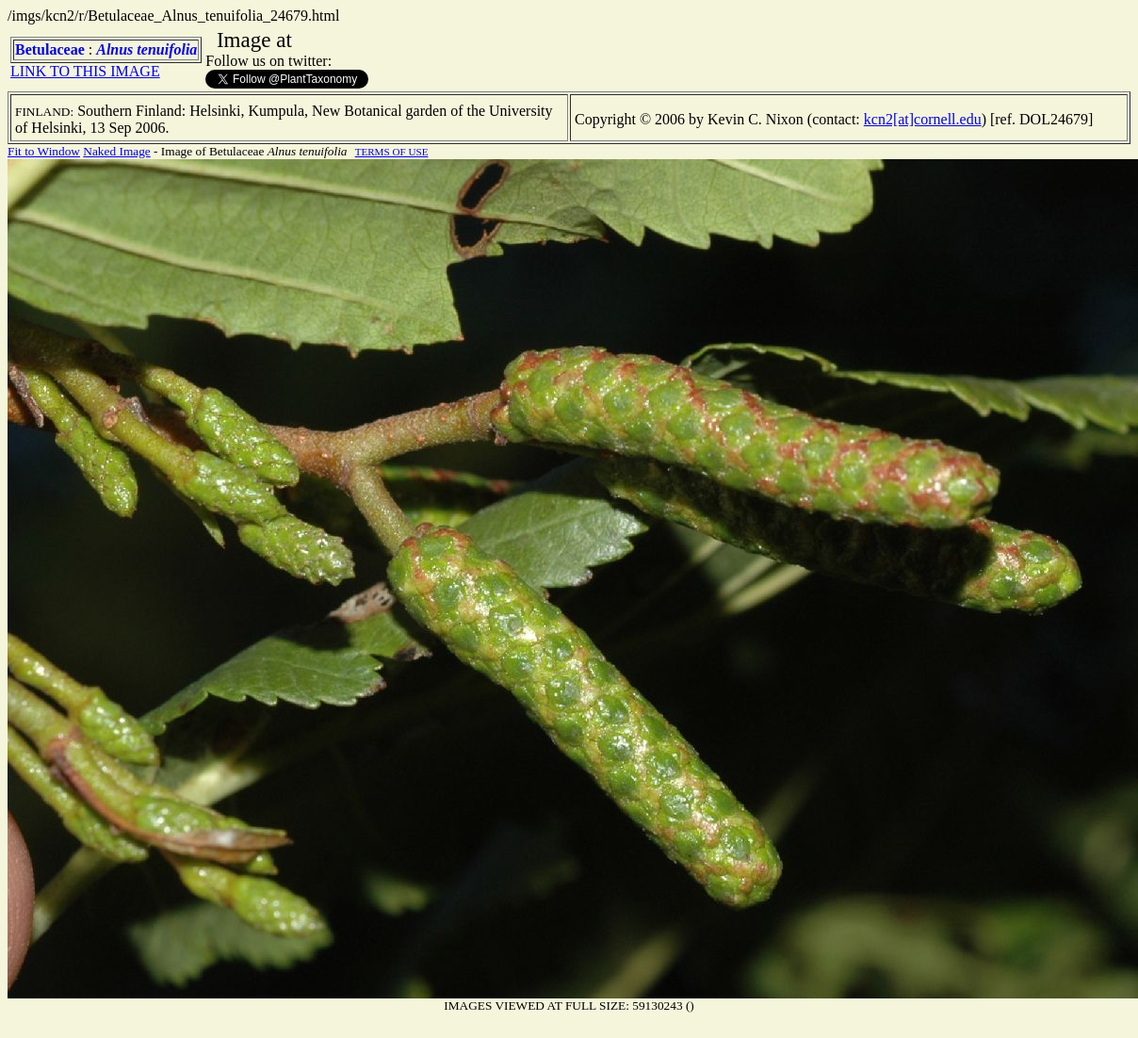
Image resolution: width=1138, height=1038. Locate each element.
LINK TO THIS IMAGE (85, 71)
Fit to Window (44, 151)
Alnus (114, 49)
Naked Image (116, 151)
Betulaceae (50, 49)
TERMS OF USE (392, 151)
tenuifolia (167, 49)
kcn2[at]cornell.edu (923, 119)
